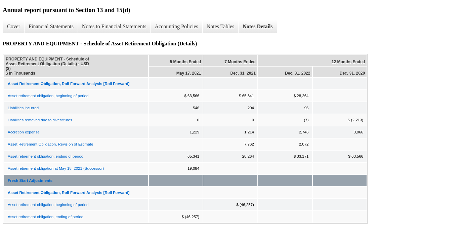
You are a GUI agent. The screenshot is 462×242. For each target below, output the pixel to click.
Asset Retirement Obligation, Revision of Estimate (50, 144)
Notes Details (257, 26)
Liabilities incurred (23, 108)
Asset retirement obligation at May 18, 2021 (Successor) (56, 168)
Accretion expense (24, 132)
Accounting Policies (176, 26)
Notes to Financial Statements (114, 26)
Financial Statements (51, 26)
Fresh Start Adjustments (30, 180)
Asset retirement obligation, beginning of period (48, 96)
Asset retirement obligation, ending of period (45, 156)
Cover (13, 26)
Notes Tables (221, 26)
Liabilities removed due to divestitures (40, 120)
